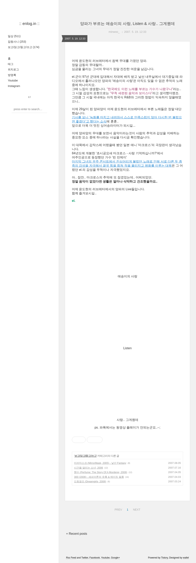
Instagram (14, 86)
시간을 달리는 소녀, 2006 (88, 467)
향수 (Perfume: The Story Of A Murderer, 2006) (100, 472)
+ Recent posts (76, 533)
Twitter (84, 557)
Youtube (13, 80)
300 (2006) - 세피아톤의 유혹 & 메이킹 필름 (99, 476)
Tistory (164, 557)
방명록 (12, 75)
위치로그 (13, 69)
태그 (10, 64)
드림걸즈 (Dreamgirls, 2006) (90, 481)
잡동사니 (17, 41)
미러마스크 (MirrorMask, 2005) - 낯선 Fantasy (100, 463)
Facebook (95, 557)
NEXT (136, 509)
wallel (186, 557)
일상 (14, 36)
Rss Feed (71, 557)
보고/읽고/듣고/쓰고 (23, 47)
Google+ (115, 557)
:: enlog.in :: (29, 23)
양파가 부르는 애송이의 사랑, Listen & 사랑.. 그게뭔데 (127, 23)
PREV (118, 509)
